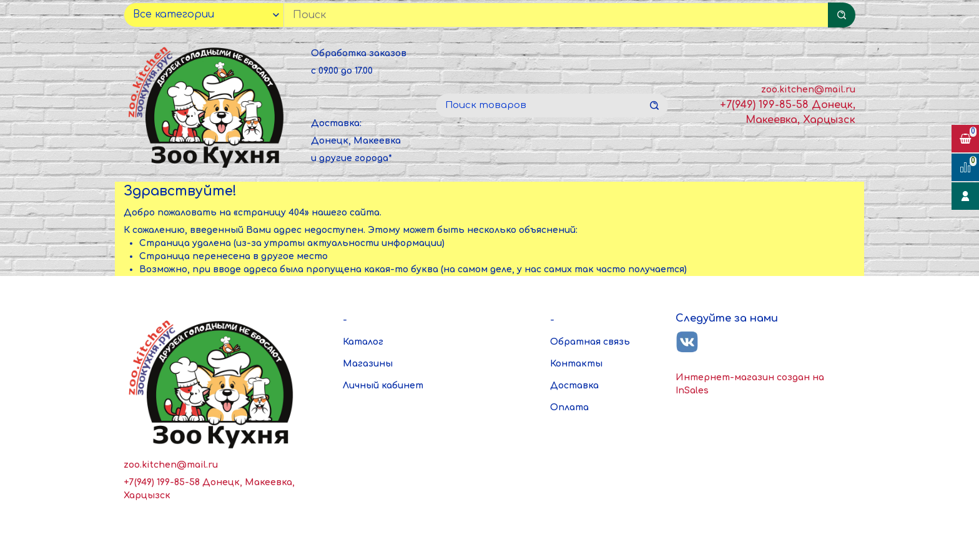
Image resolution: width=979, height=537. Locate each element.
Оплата (569, 407)
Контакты (576, 363)
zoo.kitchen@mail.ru (808, 89)
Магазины (368, 363)
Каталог (363, 342)
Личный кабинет (383, 385)
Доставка (574, 385)
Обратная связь (590, 342)
